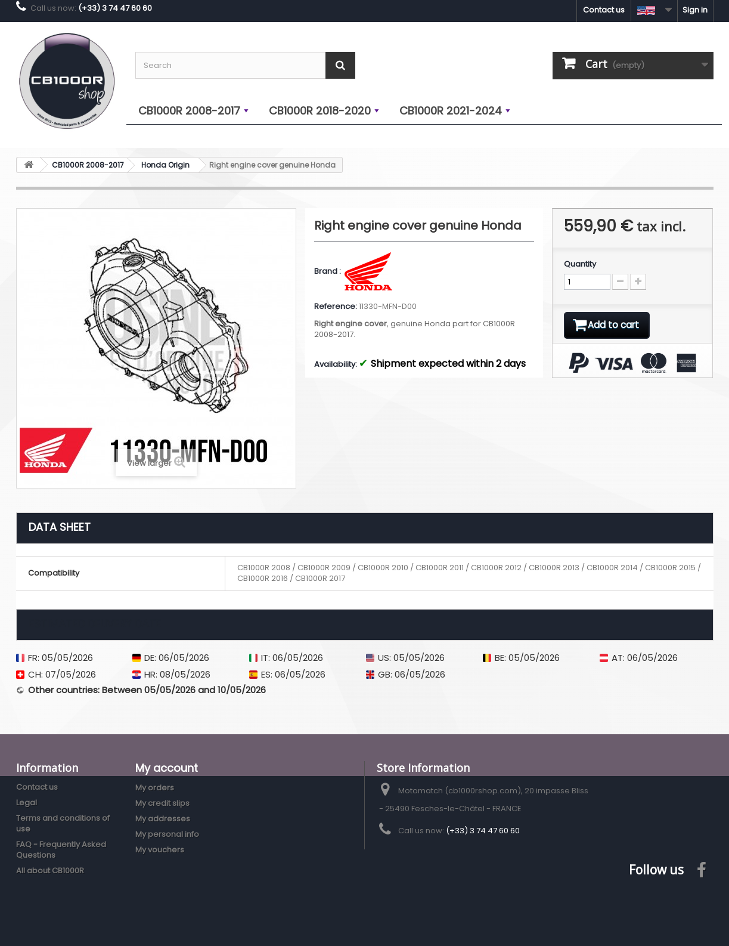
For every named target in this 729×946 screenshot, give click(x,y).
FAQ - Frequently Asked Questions (61, 850)
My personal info (167, 834)
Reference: (335, 306)
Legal (26, 802)
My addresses (162, 818)
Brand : (328, 271)
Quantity (580, 264)
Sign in (695, 10)
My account (166, 767)
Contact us (604, 10)
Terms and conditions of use (63, 823)
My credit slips (162, 803)
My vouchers (159, 849)
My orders (154, 787)
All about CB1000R (50, 870)
